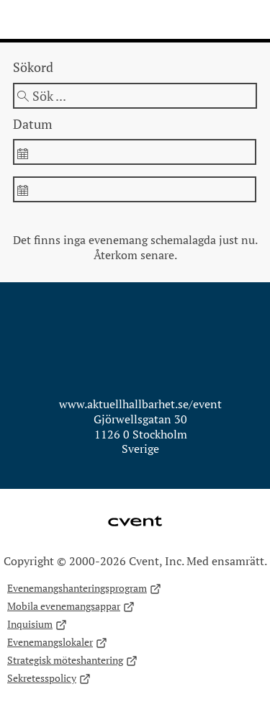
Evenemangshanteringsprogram (84, 589)
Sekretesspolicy (49, 679)
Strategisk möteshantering (72, 661)
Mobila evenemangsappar (71, 607)
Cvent (134, 511)
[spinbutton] (134, 152)
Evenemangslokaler (57, 643)
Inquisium (37, 625)
